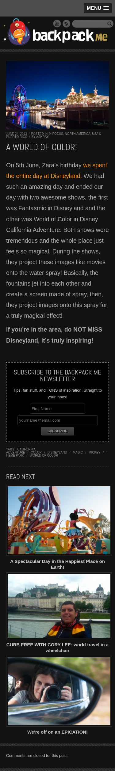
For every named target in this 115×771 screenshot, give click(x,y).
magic (78, 452)
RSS (67, 24)
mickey (94, 452)
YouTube (57, 24)
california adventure (21, 451)
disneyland (57, 452)
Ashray (42, 137)
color (36, 452)
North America (77, 133)
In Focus (55, 133)
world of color (44, 455)
